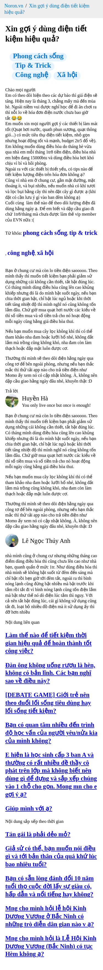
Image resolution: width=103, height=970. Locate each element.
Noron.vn (13, 6)
